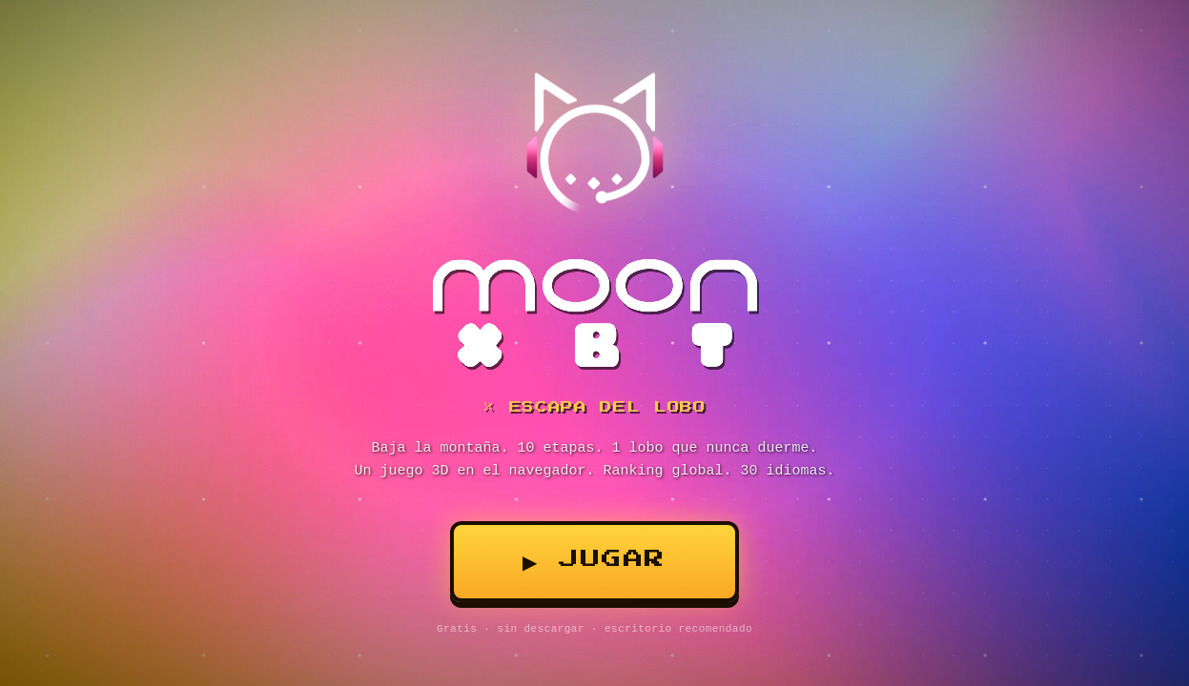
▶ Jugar (594, 559)
